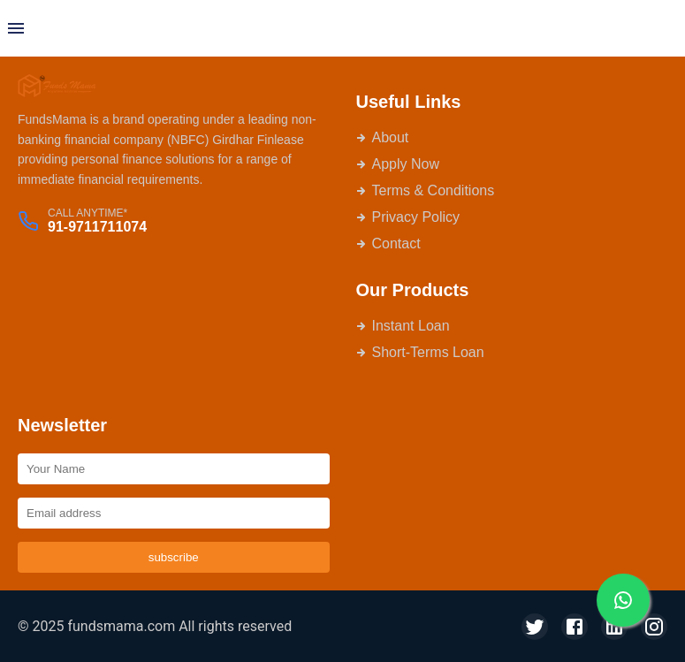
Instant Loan (403, 325)
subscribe (173, 557)
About (382, 137)
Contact (388, 243)
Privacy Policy (408, 216)
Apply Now (397, 163)
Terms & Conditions (425, 190)
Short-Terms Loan (420, 352)
